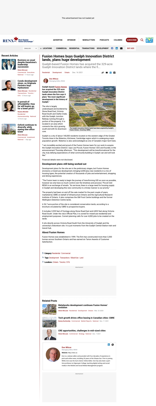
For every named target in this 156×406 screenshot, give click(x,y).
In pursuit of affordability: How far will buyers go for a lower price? (26, 105)
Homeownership (23, 116)
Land (81, 258)
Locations (46, 48)
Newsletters (88, 40)
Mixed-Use (75, 258)
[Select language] (30, 48)
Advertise (57, 40)
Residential (74, 48)
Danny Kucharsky (64, 321)
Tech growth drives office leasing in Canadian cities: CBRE (86, 318)
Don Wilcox (53, 79)
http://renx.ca (72, 353)
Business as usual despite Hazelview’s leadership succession (27, 63)
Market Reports (86, 321)
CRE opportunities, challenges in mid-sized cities (82, 330)
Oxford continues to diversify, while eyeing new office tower (27, 128)
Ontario (66, 72)
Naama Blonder (23, 112)
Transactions (88, 48)
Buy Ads (130, 48)
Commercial (61, 48)
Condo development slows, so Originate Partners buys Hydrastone (27, 84)
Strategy (82, 334)
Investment (31, 137)
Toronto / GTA (64, 262)
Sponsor (71, 40)
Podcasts (104, 40)
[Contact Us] (122, 48)
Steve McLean (23, 70)
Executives (31, 72)
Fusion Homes (61, 87)
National (21, 75)
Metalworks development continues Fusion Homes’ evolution (83, 306)
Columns (118, 40)
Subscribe (132, 40)
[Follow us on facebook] (113, 48)
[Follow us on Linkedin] (118, 48)
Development (103, 48)
